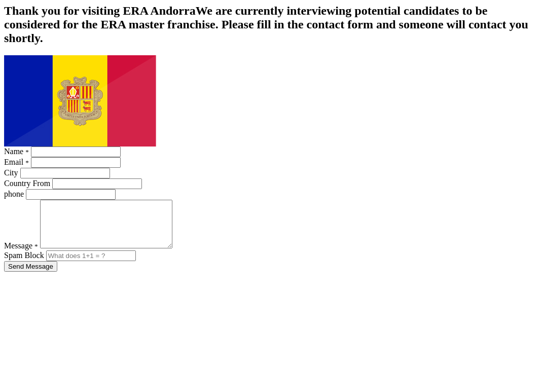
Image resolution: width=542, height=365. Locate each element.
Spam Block (25, 264)
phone (14, 194)
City (11, 172)
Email (16, 162)
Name (16, 151)
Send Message (30, 275)
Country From (27, 183)
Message (21, 254)
